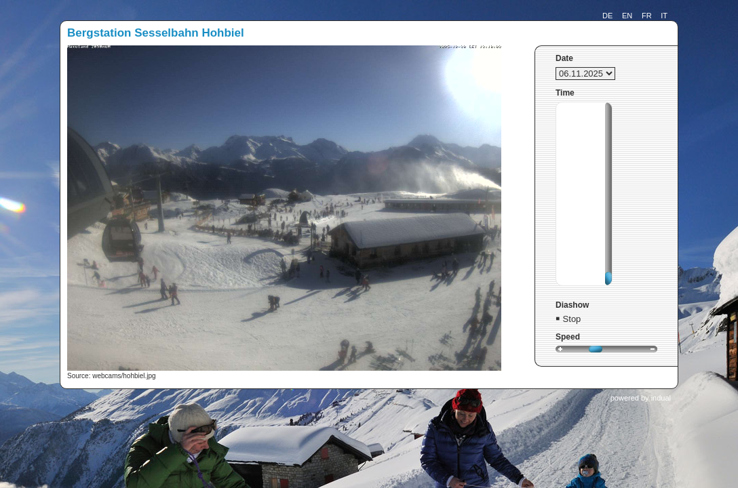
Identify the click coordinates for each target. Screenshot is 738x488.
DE (607, 16)
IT (664, 16)
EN (627, 16)
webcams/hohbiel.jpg (123, 376)
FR (647, 16)
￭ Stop (568, 319)
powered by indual (640, 398)
